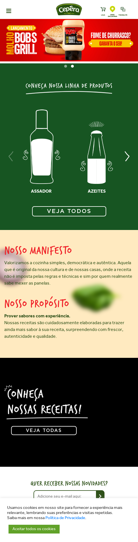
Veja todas (44, 430)
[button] (65, 66)
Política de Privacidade (65, 517)
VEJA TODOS (69, 211)
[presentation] (11, 156)
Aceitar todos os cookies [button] (34, 528)
